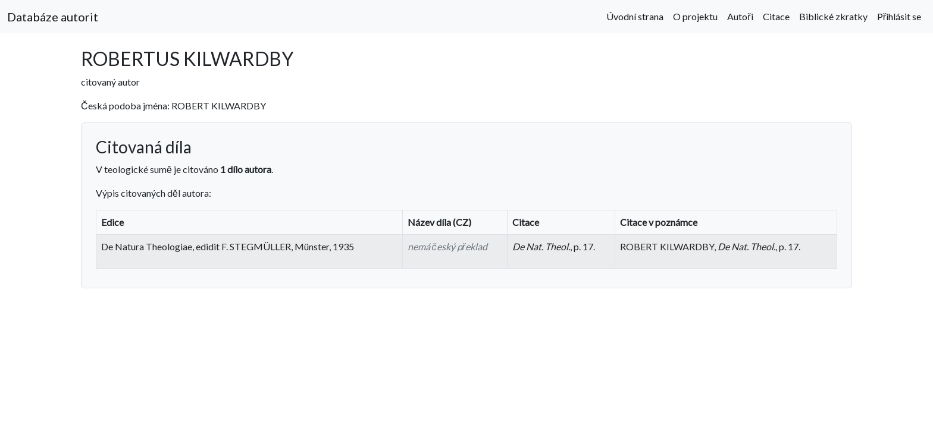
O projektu (695, 16)
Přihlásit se (899, 16)
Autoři (740, 16)
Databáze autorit (52, 17)
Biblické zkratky (833, 16)
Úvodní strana (634, 16)
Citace (776, 16)
